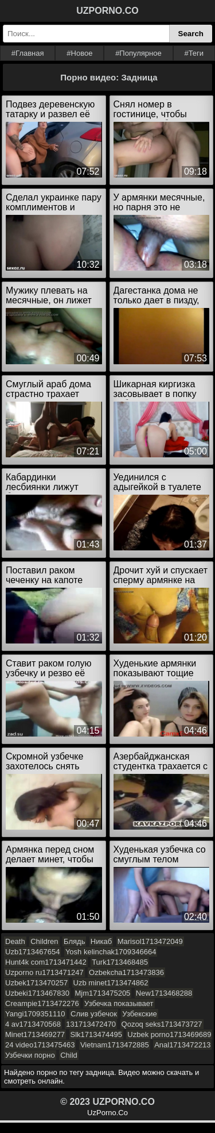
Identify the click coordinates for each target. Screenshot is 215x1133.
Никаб (101, 941)
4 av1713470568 (33, 1024)
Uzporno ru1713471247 (44, 972)
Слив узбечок (94, 1013)
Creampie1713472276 (42, 1003)
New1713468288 (164, 993)
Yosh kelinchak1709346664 (111, 951)
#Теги (194, 53)
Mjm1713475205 (103, 993)
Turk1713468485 (120, 962)
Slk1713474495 (96, 1034)
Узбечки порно (30, 1055)
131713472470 (91, 1024)
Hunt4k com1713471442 (46, 962)
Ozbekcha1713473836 (126, 972)
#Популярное (138, 53)
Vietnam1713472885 (114, 1044)
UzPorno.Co (107, 1112)
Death (15, 941)
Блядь (74, 941)
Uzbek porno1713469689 (169, 1034)
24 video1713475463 (40, 1044)
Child (68, 1055)
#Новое (79, 53)
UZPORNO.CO (107, 11)
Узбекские (139, 1013)
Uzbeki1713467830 (37, 993)
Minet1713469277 (35, 1034)
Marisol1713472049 (150, 941)
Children (44, 941)
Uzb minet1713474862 (110, 982)
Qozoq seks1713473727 (162, 1024)
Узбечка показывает (118, 1003)
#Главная (27, 53)
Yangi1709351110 (35, 1013)
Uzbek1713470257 (36, 982)
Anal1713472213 (182, 1044)
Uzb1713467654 (32, 951)
